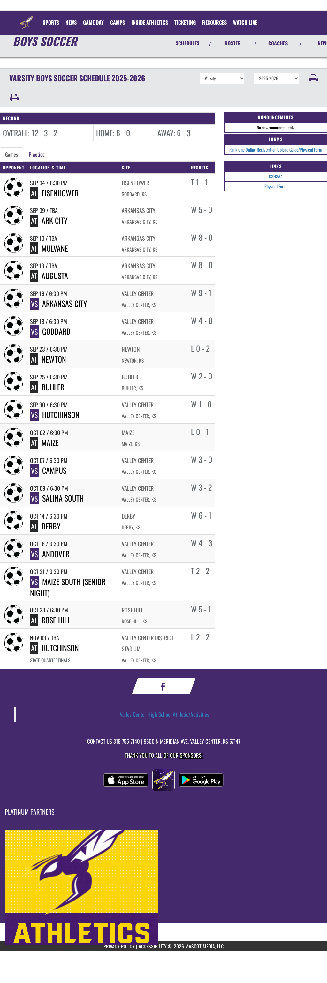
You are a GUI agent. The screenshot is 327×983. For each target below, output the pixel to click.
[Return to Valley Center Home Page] (26, 19)
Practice (37, 154)
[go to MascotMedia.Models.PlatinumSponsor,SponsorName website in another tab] (163, 887)
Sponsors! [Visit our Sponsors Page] (191, 755)
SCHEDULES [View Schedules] (187, 43)
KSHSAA (276, 176)
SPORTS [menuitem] (51, 22)
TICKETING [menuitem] (185, 22)
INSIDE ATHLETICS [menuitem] (149, 22)
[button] (313, 78)
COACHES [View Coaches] (278, 43)
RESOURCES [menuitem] (214, 22)
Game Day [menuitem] (93, 22)
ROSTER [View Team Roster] (232, 43)
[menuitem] (71, 22)
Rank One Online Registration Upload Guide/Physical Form (275, 149)
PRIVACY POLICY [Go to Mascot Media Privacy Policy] (119, 946)
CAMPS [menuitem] (117, 22)
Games (11, 154)
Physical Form (275, 186)
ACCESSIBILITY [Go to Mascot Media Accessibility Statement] (153, 946)
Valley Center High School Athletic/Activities (164, 714)
